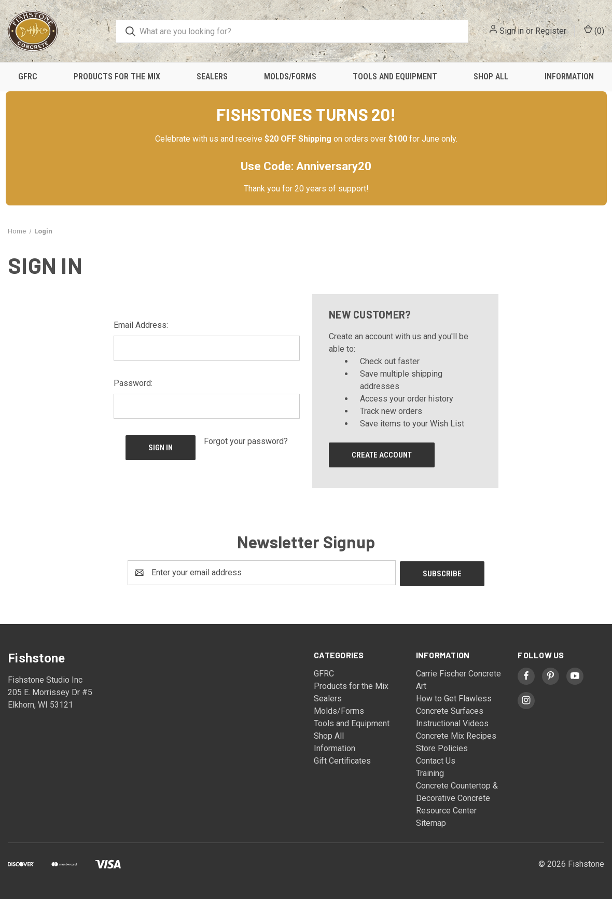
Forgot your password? (246, 441)
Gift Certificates (342, 760)
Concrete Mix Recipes (456, 735)
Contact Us (435, 760)
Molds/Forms (290, 76)
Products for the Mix (117, 76)
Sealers (212, 76)
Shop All (491, 76)
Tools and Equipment (395, 76)
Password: (133, 383)
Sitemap (431, 822)
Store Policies (442, 747)
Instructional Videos (452, 722)
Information (569, 76)
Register (550, 31)
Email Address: (141, 325)
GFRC (27, 76)
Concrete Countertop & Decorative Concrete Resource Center (457, 797)
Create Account (382, 455)
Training (430, 772)
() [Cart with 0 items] (594, 30)
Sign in (511, 31)
